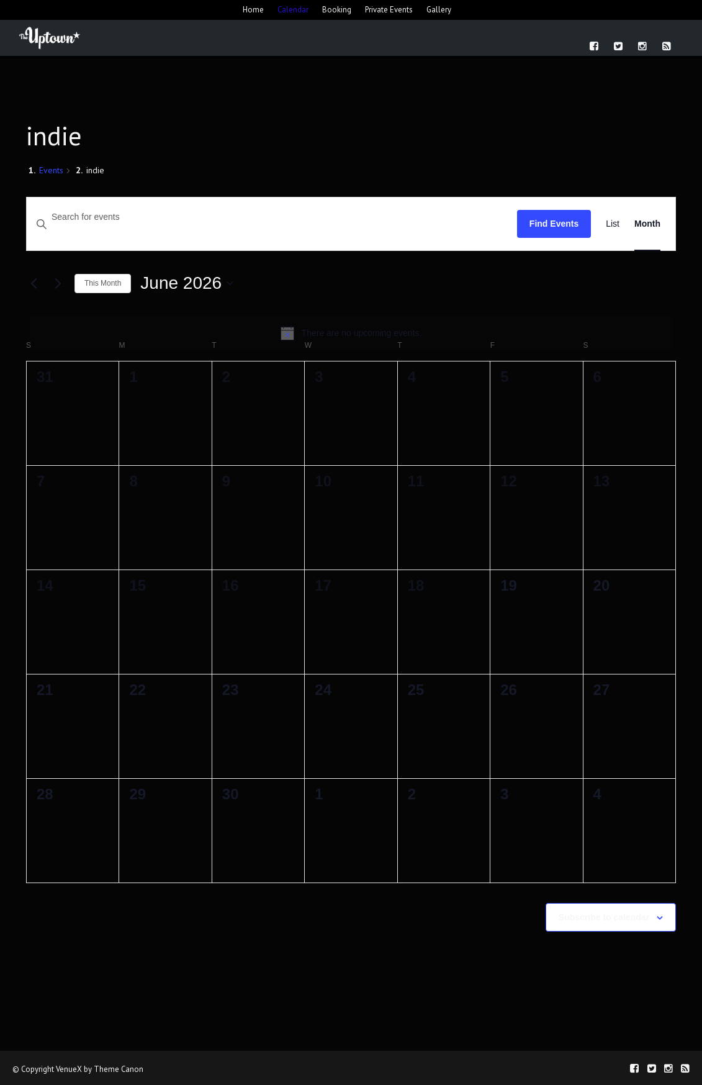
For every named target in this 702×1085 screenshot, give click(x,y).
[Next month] (57, 283)
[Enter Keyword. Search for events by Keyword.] (272, 217)
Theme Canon (118, 1069)
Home (253, 9)
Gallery (438, 9)
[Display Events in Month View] (647, 223)
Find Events (553, 224)
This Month (102, 283)
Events (51, 170)
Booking (336, 9)
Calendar (292, 9)
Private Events (389, 9)
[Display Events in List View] (612, 223)
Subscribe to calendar (604, 917)
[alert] (351, 333)
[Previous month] (33, 283)
